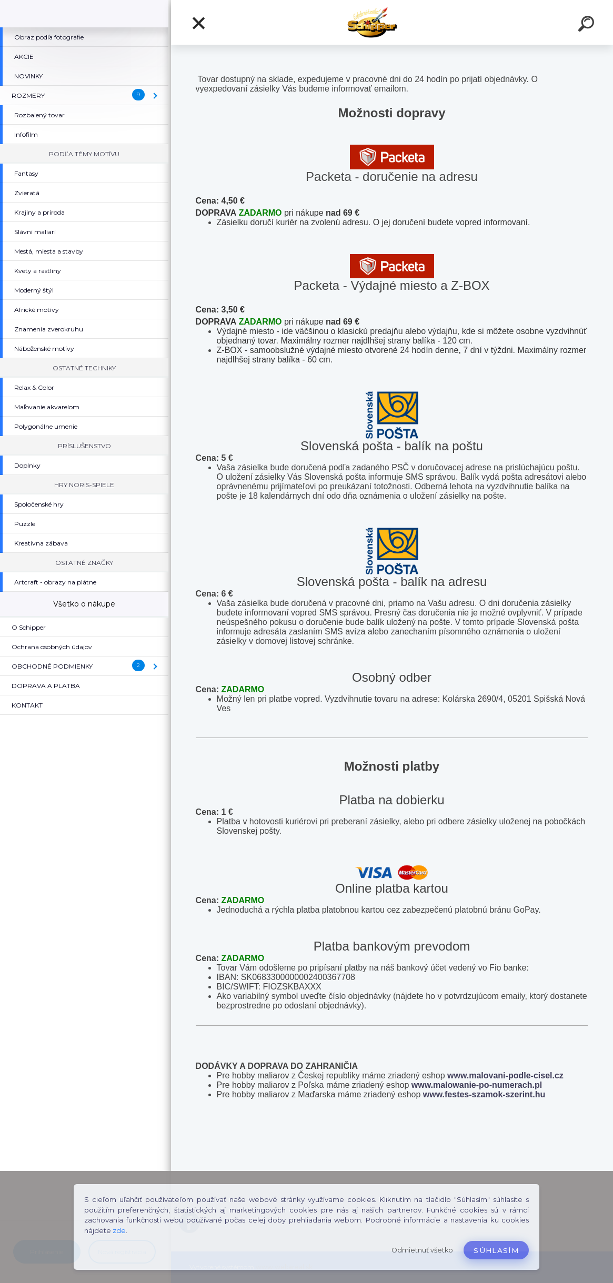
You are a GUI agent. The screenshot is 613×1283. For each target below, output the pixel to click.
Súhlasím (496, 1250)
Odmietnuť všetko (422, 1250)
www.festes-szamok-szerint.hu (484, 1094)
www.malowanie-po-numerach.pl (476, 1084)
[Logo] (392, 22)
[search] (587, 25)
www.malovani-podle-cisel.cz (505, 1075)
